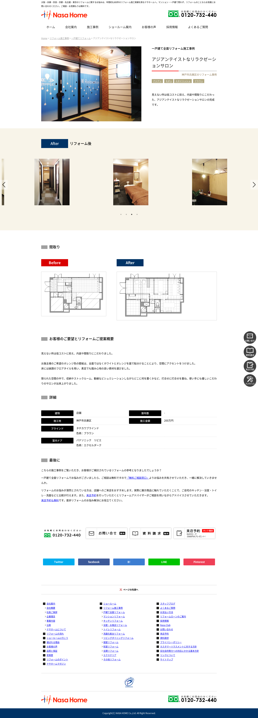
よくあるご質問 (198, 27)
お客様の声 (149, 27)
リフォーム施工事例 (59, 38)
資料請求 (164, 638)
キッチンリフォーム (113, 621)
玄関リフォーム (110, 651)
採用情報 (172, 27)
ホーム (50, 27)
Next (254, 185)
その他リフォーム (112, 659)
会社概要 (51, 608)
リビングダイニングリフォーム (118, 638)
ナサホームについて (56, 629)
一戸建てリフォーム (81, 38)
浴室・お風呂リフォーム (115, 625)
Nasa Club (165, 625)
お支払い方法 (166, 612)
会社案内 (71, 27)
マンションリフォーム (114, 616)
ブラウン (198, 81)
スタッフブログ (167, 604)
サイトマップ (166, 659)
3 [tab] (131, 214)
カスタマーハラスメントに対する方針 (178, 647)
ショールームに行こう (57, 638)
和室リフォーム (110, 647)
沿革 (49, 625)
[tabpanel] (130, 184)
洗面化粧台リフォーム (114, 634)
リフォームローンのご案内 (173, 616)
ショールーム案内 (120, 27)
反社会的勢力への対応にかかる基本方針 (179, 651)
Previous (4, 185)
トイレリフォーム (112, 629)
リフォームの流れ (55, 634)
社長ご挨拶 (52, 612)
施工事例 (92, 27)
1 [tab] (121, 214)
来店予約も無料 (50, 500)
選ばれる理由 (53, 642)
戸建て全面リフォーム (114, 612)
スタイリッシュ (182, 81)
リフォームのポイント (57, 659)
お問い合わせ (166, 629)
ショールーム (109, 604)
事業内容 (51, 621)
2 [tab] (126, 214)
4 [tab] (137, 214)
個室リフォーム (110, 642)
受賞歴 (50, 655)
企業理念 (51, 616)
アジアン (157, 81)
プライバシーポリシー (171, 642)
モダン (169, 81)
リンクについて (167, 655)
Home (44, 38)
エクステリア (109, 655)
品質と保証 (52, 651)
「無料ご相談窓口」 (137, 478)
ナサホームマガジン (56, 664)
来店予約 (91, 495)
